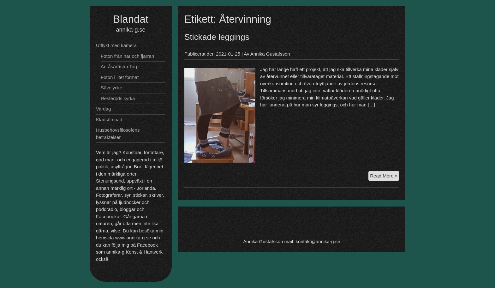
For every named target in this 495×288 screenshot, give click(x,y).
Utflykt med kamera (116, 45)
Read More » (384, 176)
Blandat (130, 19)
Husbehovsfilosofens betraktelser (118, 133)
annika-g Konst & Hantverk (134, 252)
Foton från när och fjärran (127, 56)
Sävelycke (111, 87)
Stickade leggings (216, 37)
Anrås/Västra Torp (120, 66)
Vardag (103, 108)
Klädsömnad (109, 119)
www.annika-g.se (133, 237)
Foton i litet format (120, 77)
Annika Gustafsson (270, 54)
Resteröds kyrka (118, 98)
